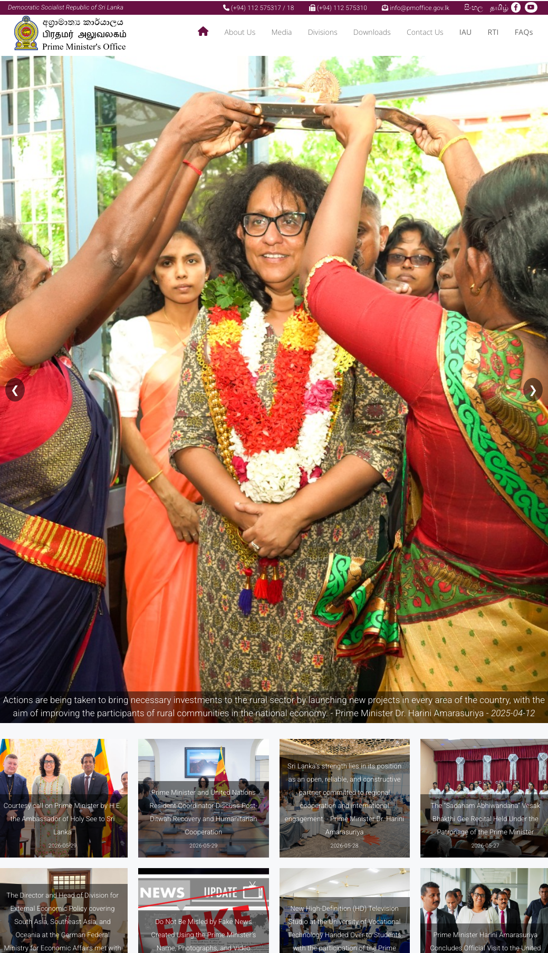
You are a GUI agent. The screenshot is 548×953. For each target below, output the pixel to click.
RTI (493, 32)
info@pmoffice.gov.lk (415, 7)
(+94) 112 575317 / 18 (258, 7)
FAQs (524, 32)
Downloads (372, 32)
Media (281, 32)
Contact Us (425, 32)
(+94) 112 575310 (338, 7)
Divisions (323, 32)
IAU (465, 32)
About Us (239, 32)
